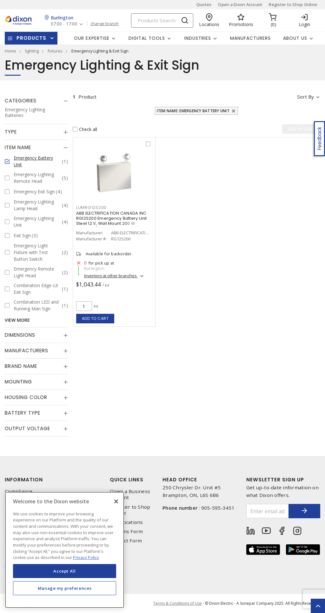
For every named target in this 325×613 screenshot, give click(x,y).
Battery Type (22, 413)
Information (24, 479)
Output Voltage (27, 428)
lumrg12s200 (91, 207)
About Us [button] (295, 38)
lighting (32, 51)
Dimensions (20, 335)
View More (17, 320)
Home (10, 51)
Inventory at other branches (111, 276)
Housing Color (26, 397)
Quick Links (126, 479)
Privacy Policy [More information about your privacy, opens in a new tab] (86, 557)
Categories (20, 100)
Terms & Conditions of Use (177, 603)
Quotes (204, 4)
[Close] (116, 501)
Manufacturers (250, 38)
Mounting (18, 381)
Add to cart (95, 318)
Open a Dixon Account (240, 4)
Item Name (18, 147)
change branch (104, 23)
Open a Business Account (130, 494)
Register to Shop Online (293, 4)
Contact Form (126, 541)
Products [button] (31, 38)
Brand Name (21, 366)
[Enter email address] (267, 511)
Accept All (64, 571)
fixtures (55, 51)
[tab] (36, 101)
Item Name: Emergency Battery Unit (193, 111)
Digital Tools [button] (147, 38)
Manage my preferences (65, 588)
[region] (64, 550)
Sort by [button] (305, 96)
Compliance (19, 491)
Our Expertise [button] (91, 38)
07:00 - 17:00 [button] (64, 24)
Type (11, 131)
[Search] (162, 20)
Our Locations (126, 522)
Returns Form (126, 531)
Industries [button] (197, 38)
